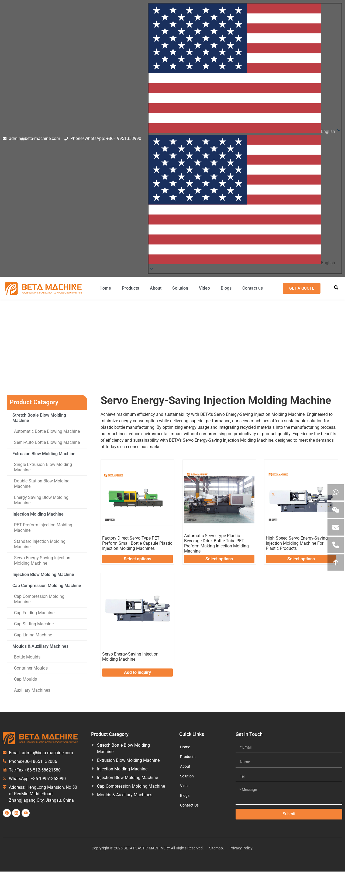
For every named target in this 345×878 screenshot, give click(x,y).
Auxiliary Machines (32, 690)
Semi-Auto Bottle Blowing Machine (47, 442)
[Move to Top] (335, 562)
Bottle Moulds (27, 657)
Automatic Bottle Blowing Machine (47, 431)
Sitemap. (216, 848)
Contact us (252, 288)
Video (204, 288)
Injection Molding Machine (76, 359)
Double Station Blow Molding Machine (42, 483)
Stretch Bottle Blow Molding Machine (39, 418)
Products (130, 288)
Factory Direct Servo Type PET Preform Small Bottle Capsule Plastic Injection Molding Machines (137, 543)
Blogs (226, 288)
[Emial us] (335, 527)
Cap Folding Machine (34, 612)
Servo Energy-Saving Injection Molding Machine (42, 560)
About (155, 288)
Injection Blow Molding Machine (43, 574)
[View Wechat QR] (335, 510)
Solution (180, 288)
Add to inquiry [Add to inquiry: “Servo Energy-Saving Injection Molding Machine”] (137, 672)
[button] (245, 200)
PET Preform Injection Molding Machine (43, 527)
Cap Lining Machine (33, 634)
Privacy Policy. (241, 848)
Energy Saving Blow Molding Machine (41, 500)
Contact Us (189, 805)
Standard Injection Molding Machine (39, 544)
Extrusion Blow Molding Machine (43, 453)
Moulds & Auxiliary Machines (40, 646)
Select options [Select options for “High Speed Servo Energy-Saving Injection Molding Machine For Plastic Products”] (301, 558)
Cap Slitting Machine (34, 623)
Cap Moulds (25, 679)
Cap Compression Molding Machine (46, 585)
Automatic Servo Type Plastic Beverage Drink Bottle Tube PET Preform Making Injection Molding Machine (216, 543)
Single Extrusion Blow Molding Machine (43, 467)
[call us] (335, 545)
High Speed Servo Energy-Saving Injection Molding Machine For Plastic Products (297, 543)
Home (105, 288)
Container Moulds (31, 668)
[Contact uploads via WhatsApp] (335, 492)
